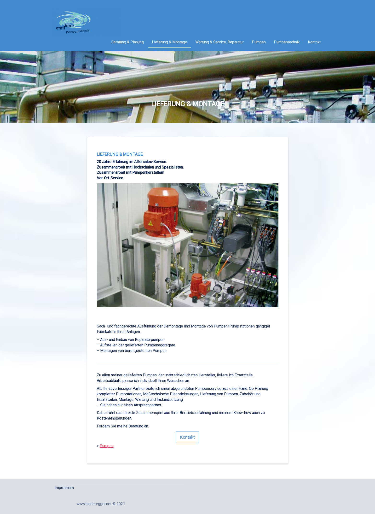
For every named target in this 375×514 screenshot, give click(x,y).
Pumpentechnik (287, 42)
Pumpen (259, 42)
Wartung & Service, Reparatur (219, 42)
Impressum (64, 487)
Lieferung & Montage (169, 42)
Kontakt (314, 42)
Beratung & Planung (127, 42)
